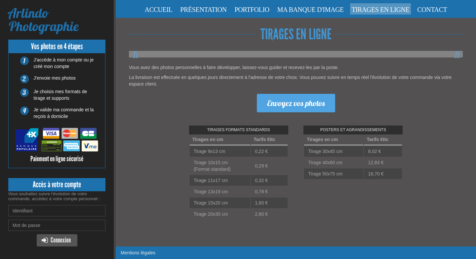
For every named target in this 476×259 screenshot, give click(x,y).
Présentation (203, 9)
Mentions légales (138, 252)
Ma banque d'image (310, 9)
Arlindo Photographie (43, 20)
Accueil (159, 9)
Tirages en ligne (381, 9)
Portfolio (252, 9)
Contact (432, 9)
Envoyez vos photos (296, 103)
